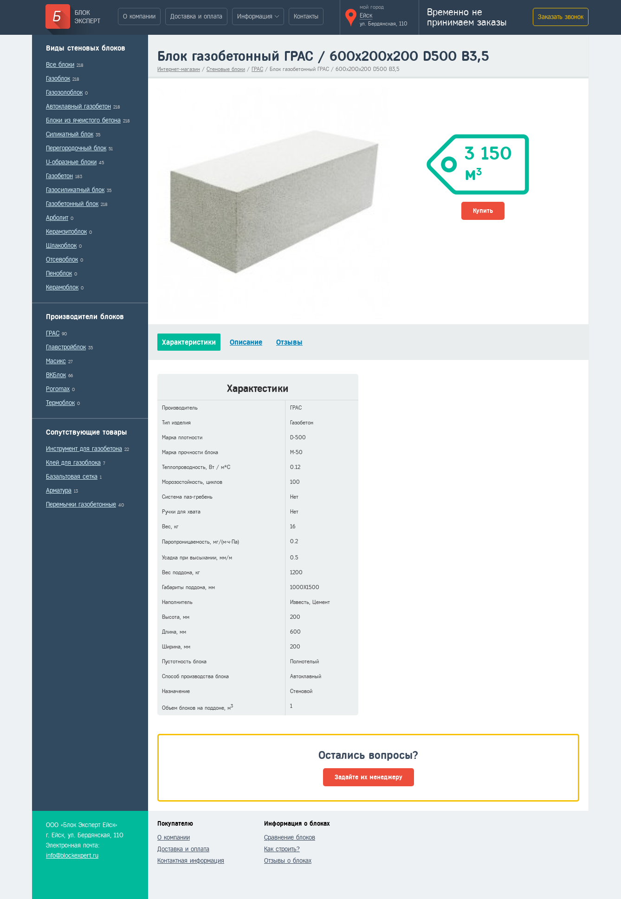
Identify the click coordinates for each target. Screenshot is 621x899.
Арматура (58, 490)
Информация (254, 16)
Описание (246, 342)
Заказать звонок (560, 16)
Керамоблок (62, 287)
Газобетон (59, 176)
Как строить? (282, 849)
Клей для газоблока (73, 462)
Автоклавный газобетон (78, 106)
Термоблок (60, 402)
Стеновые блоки (226, 69)
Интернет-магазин (178, 69)
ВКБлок (56, 375)
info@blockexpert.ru (72, 855)
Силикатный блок (69, 134)
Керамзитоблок (66, 231)
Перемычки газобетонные (81, 504)
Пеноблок (59, 273)
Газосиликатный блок (75, 189)
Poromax (58, 388)
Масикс (56, 361)
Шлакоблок (61, 245)
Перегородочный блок (76, 148)
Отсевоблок (62, 259)
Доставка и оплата (196, 16)
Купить (483, 210)
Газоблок (58, 78)
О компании (139, 16)
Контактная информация (190, 860)
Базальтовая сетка (71, 476)
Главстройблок (66, 347)
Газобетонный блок (72, 203)
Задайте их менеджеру (368, 777)
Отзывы (289, 342)
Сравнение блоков (289, 837)
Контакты (306, 16)
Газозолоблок (64, 92)
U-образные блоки (71, 162)
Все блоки (60, 64)
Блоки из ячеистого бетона (83, 120)
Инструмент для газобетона (84, 448)
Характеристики (189, 342)
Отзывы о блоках (287, 860)
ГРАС (52, 333)
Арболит (57, 217)
